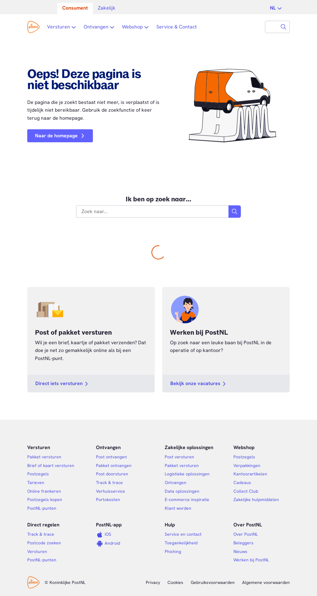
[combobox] (271, 27)
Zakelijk (106, 8)
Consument (75, 8)
